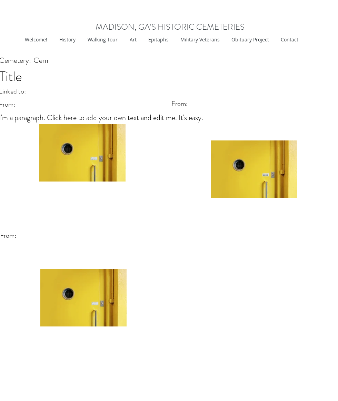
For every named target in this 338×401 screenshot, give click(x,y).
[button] (132, 40)
